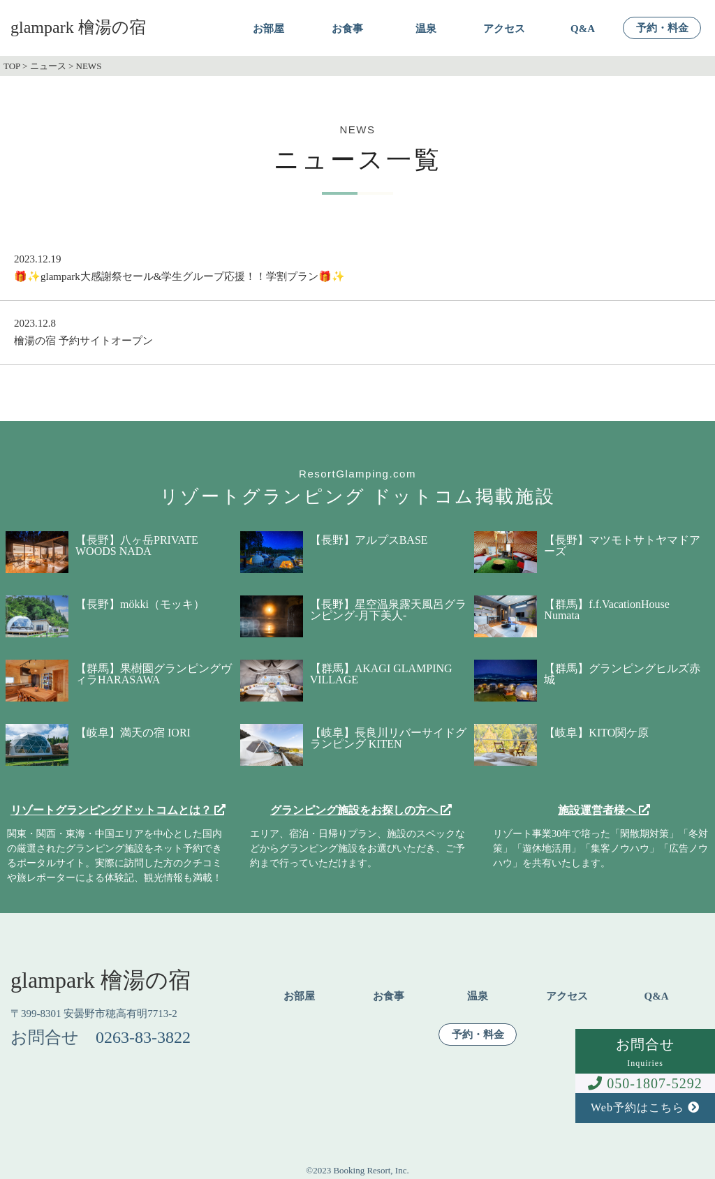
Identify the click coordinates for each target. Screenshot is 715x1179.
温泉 (425, 29)
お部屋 (268, 29)
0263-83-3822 (143, 1037)
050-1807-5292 (645, 1083)
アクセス (504, 29)
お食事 (347, 29)
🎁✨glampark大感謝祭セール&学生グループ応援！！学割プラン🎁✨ (179, 276)
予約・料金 (662, 28)
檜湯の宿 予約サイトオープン (83, 340)
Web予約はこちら (645, 1107)
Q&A (582, 29)
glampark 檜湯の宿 (78, 27)
